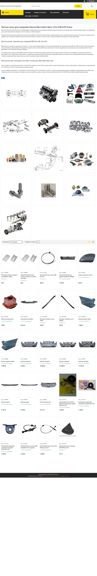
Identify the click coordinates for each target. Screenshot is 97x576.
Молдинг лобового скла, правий (66, 319)
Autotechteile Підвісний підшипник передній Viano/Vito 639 (7, 447)
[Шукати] (78, 6)
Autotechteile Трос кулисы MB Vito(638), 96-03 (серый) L (29, 446)
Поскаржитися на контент (49, 476)
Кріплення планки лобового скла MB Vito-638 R (9, 275)
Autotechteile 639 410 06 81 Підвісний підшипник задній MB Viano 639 (67, 403)
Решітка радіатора (45, 402)
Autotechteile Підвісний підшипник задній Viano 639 (86, 402)
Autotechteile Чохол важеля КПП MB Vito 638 (67, 446)
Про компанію (54, 12)
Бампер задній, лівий (84, 319)
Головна (27, 12)
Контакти (66, 12)
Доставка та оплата (31, 16)
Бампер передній (25, 361)
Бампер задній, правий (7, 361)
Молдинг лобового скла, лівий (47, 319)
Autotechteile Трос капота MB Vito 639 (48, 275)
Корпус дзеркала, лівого (85, 275)
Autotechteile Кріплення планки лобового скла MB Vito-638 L (28, 276)
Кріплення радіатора (7, 319)
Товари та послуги (40, 12)
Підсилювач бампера (27, 319)
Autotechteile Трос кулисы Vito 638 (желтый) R (48, 446)
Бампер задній (5, 402)
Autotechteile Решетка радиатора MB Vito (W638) (66, 275)
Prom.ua (56, 474)
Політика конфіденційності (62, 476)
